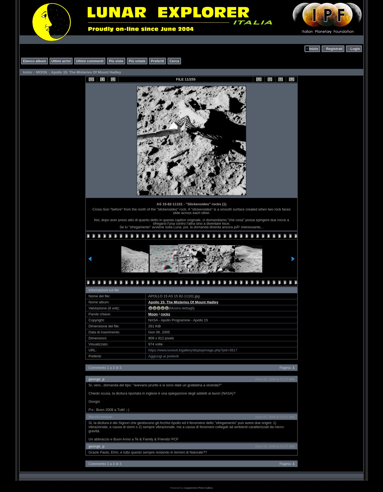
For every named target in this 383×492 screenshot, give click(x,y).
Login (355, 49)
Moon (153, 314)
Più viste (116, 61)
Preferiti (157, 61)
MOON (41, 72)
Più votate (137, 61)
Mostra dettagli (181, 308)
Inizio (313, 49)
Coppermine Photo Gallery (198, 488)
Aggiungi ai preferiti (163, 356)
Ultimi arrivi (61, 61)
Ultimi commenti (90, 61)
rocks (165, 314)
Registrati (334, 49)
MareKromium (100, 417)
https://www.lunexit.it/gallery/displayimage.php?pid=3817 (192, 350)
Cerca (174, 61)
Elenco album (34, 61)
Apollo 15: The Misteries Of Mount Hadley (86, 72)
